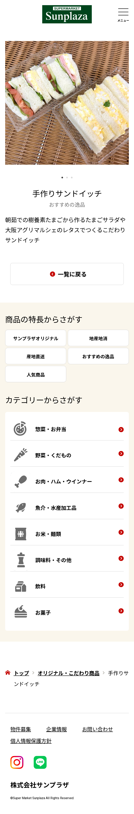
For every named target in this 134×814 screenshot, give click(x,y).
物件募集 (20, 729)
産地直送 (36, 356)
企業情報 (56, 729)
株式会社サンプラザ (39, 784)
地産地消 (98, 338)
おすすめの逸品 (98, 356)
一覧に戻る (72, 274)
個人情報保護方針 (31, 740)
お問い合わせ (97, 729)
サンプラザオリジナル (35, 338)
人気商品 (36, 374)
